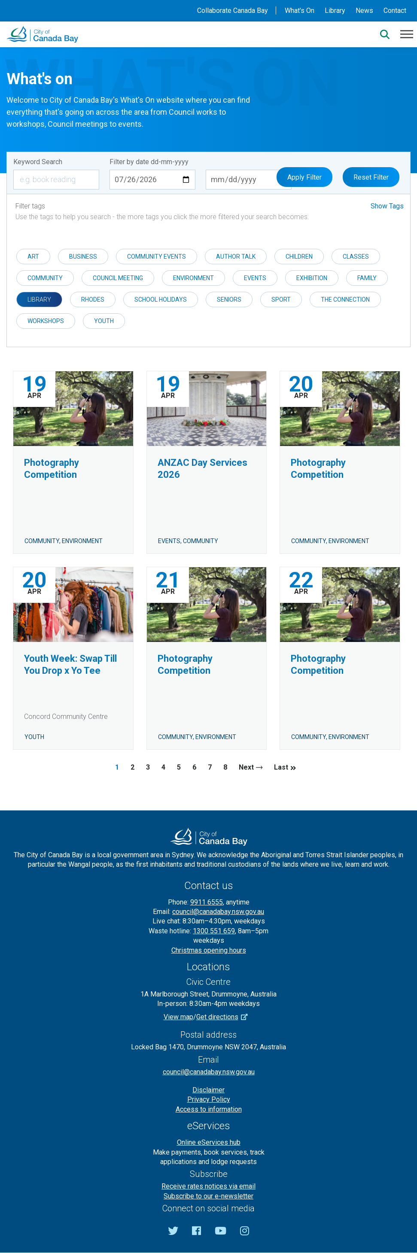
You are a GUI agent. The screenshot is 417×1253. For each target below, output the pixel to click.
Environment (193, 278)
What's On (299, 10)
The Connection (345, 299)
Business (83, 256)
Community (45, 278)
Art (33, 256)
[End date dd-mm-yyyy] (249, 179)
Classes (356, 256)
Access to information (209, 1109)
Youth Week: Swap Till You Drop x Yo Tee (70, 664)
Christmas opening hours (208, 950)
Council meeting (118, 278)
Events (255, 278)
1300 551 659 (214, 931)
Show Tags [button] (387, 206)
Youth (104, 321)
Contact (395, 10)
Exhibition (311, 278)
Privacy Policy (208, 1099)
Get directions (225, 1017)
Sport (281, 299)
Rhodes (92, 299)
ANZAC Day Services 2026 (202, 468)
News (364, 10)
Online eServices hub (208, 1142)
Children (299, 256)
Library (335, 10)
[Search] (384, 34)
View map (178, 1017)
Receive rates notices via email (208, 1186)
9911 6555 (206, 902)
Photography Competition (51, 468)
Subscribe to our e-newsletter (208, 1196)
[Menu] (406, 33)
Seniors (229, 299)
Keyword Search (37, 162)
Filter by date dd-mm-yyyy (149, 162)
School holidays (160, 299)
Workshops (45, 321)
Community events (156, 256)
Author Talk (236, 256)
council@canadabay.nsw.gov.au (218, 912)
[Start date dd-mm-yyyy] (152, 179)
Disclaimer (208, 1090)
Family (367, 278)
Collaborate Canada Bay (232, 10)
